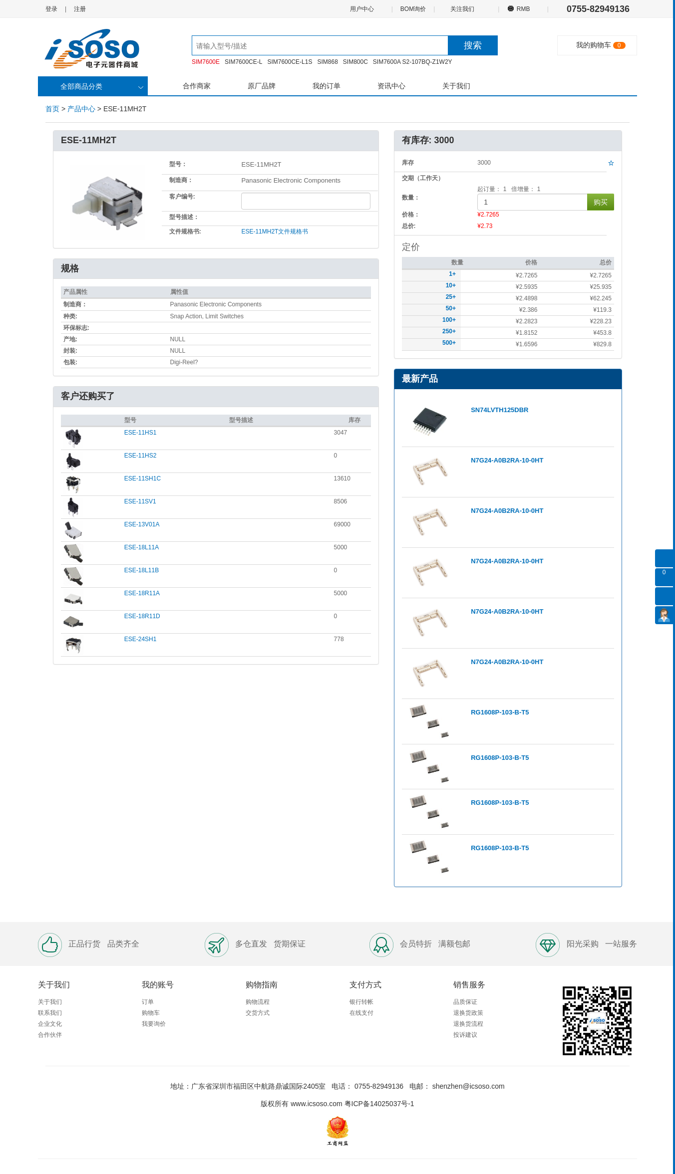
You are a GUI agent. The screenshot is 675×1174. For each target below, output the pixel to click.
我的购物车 (593, 45)
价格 (531, 262)
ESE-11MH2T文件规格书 (274, 231)
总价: (409, 226)
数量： (411, 197)
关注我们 (463, 8)
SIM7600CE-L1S (289, 61)
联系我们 (50, 1012)
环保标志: (76, 327)
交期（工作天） (423, 178)
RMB (523, 8)
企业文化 (50, 1023)
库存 (354, 420)
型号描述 (241, 420)
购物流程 (258, 1001)
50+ (451, 308)
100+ (449, 319)
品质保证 (465, 1001)
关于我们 (456, 86)
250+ (449, 331)
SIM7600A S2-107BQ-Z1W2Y (412, 61)
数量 (457, 262)
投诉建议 (465, 1034)
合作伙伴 (50, 1034)
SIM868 (327, 61)
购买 (601, 202)
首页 (52, 109)
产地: (70, 339)
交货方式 (258, 1012)
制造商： (181, 180)
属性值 (179, 291)
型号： (178, 164)
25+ (451, 296)
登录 (51, 8)
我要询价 (154, 1023)
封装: (70, 350)
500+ (449, 342)
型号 (130, 420)
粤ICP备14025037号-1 (379, 1104)
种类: (70, 316)
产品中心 (81, 109)
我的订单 (326, 86)
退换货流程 (468, 1023)
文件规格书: (185, 231)
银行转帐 (361, 1001)
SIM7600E (206, 61)
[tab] (215, 397)
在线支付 (361, 1012)
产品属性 (75, 291)
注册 (80, 8)
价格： (411, 214)
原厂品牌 (262, 86)
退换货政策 (468, 1012)
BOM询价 (413, 8)
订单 (148, 1001)
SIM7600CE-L (243, 61)
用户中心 (361, 8)
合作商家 (197, 86)
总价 (606, 262)
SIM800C (355, 61)
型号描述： (184, 217)
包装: (70, 362)
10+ (451, 285)
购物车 (151, 1012)
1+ (452, 273)
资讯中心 (391, 86)
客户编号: (182, 196)
